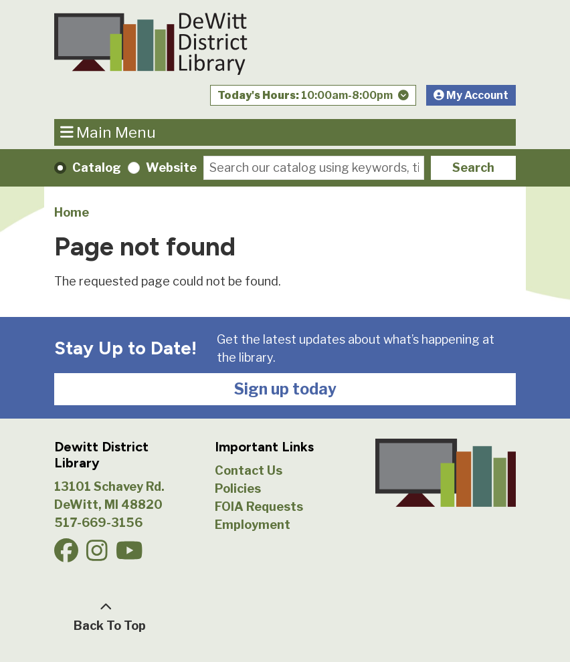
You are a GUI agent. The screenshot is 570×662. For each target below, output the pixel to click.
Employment (252, 525)
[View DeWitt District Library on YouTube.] (131, 555)
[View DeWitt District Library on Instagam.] (98, 555)
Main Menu (108, 132)
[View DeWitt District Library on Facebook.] (67, 555)
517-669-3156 (98, 523)
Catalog (96, 167)
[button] (313, 98)
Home (71, 212)
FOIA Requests (259, 507)
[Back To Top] (106, 616)
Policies (238, 488)
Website (171, 167)
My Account (471, 95)
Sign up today (285, 389)
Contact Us (248, 470)
